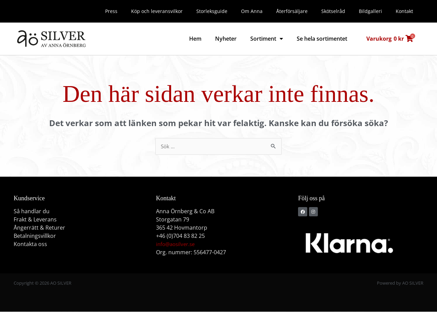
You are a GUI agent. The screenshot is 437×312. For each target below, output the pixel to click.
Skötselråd (333, 11)
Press (111, 11)
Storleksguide (211, 11)
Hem (195, 38)
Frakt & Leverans (35, 219)
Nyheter (226, 38)
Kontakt (404, 11)
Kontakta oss (30, 244)
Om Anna (252, 11)
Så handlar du (32, 211)
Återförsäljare (292, 11)
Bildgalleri (370, 11)
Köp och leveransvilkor (157, 11)
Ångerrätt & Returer (39, 228)
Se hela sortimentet (322, 38)
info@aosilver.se (177, 244)
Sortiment (266, 38)
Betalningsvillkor (35, 236)
